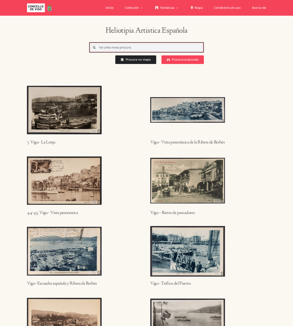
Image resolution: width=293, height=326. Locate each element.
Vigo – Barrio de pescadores (172, 213)
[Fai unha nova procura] (146, 47)
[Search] (94, 47)
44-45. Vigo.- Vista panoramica (52, 213)
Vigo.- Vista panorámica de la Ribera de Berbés (187, 142)
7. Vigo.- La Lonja (41, 142)
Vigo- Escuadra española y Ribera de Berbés (62, 284)
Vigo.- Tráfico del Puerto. (170, 284)
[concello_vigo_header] (40, 5)
